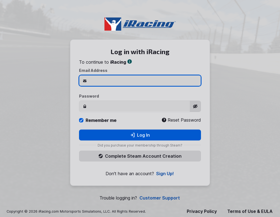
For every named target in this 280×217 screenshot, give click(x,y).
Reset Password (181, 120)
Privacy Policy (202, 211)
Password (89, 96)
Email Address (93, 70)
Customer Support (159, 198)
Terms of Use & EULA (250, 211)
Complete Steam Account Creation (140, 156)
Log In (140, 135)
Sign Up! (165, 173)
